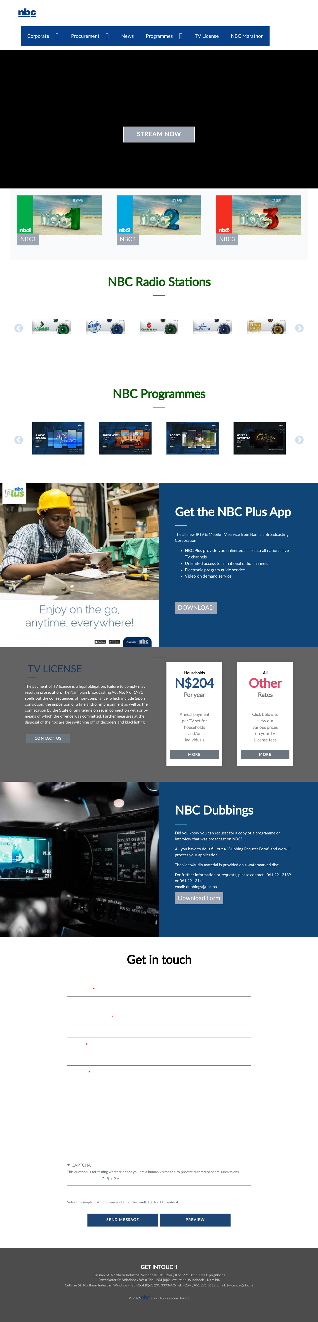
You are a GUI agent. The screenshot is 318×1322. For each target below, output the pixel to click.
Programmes (159, 36)
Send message (122, 1220)
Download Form (199, 898)
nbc (145, 1298)
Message (77, 1073)
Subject (75, 1045)
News (127, 36)
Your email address (88, 1017)
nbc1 (28, 239)
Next (299, 329)
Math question (84, 1178)
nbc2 (128, 239)
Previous (19, 329)
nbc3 (227, 239)
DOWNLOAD (196, 608)
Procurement (85, 36)
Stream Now (159, 134)
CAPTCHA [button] (81, 1165)
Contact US (48, 738)
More (194, 754)
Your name (79, 989)
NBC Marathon (247, 36)
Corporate (38, 36)
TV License (207, 36)
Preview (195, 1220)
